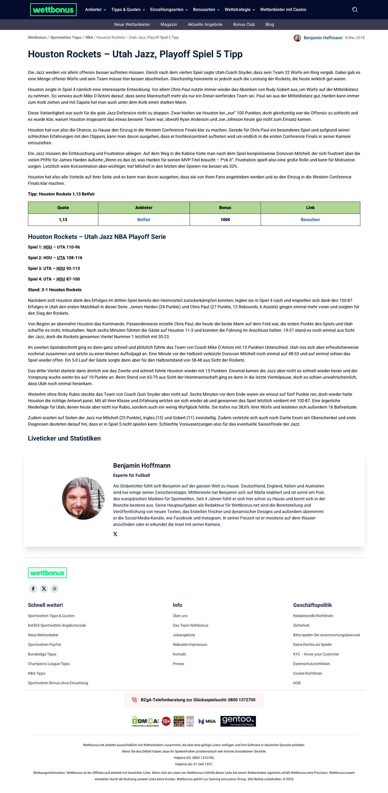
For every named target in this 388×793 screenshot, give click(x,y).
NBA (89, 37)
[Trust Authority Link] (190, 721)
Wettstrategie (238, 9)
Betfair (143, 220)
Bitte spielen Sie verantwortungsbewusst (326, 635)
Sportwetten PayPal (44, 644)
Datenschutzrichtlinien (311, 664)
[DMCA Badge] (145, 721)
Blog (270, 24)
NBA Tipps (36, 673)
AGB (297, 683)
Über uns (180, 616)
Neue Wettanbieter (132, 24)
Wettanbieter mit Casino (283, 9)
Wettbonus (37, 37)
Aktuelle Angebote (205, 24)
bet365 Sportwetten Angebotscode (57, 625)
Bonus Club (244, 24)
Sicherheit (301, 625)
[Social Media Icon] (33, 588)
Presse (178, 664)
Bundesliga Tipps (42, 654)
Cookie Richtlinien (307, 673)
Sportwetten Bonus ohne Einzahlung (58, 683)
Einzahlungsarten (166, 9)
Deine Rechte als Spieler (312, 644)
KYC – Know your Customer (316, 654)
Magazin (169, 24)
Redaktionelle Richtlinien (313, 616)
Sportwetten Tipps (65, 37)
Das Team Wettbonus (190, 625)
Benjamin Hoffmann (323, 38)
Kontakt (179, 654)
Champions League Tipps (49, 664)
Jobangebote (184, 635)
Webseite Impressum (190, 644)
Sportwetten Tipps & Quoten (51, 616)
